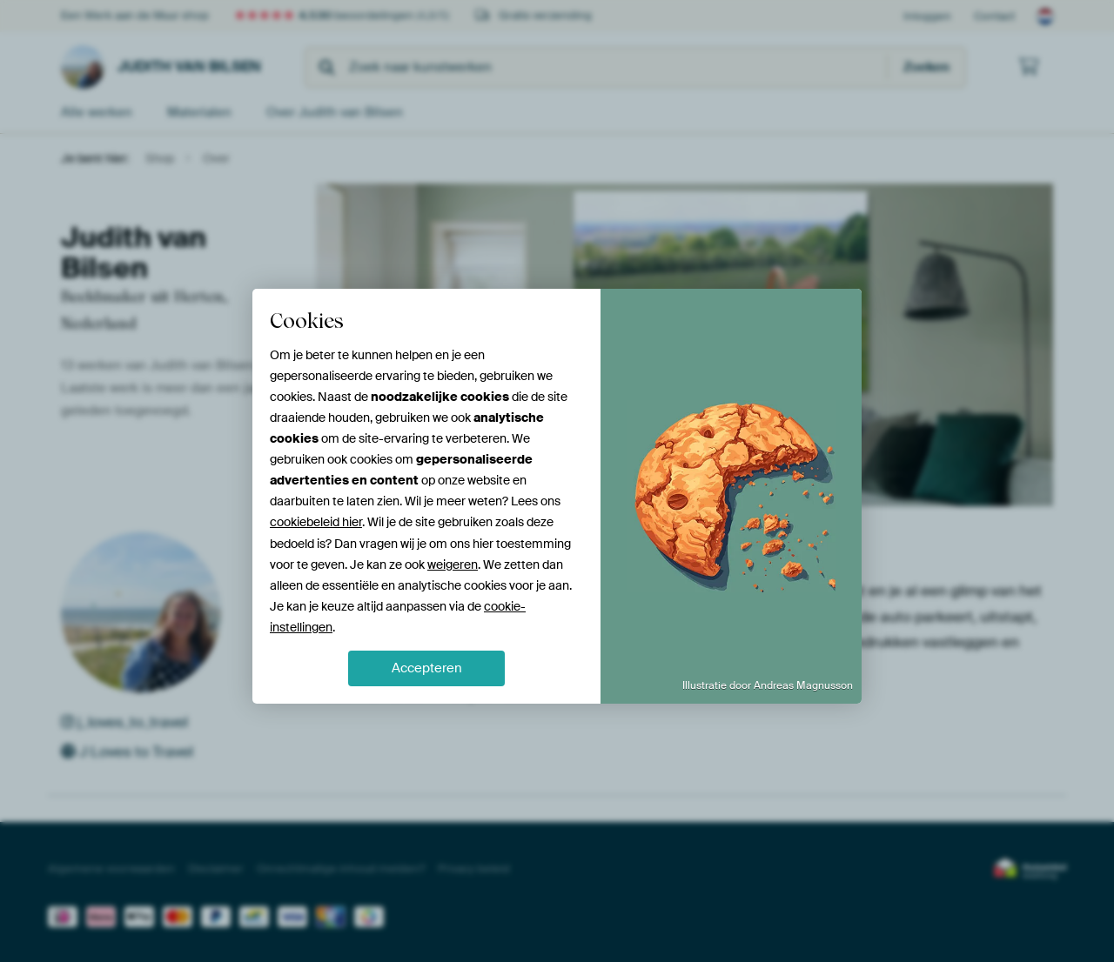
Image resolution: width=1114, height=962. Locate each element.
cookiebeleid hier (316, 522)
